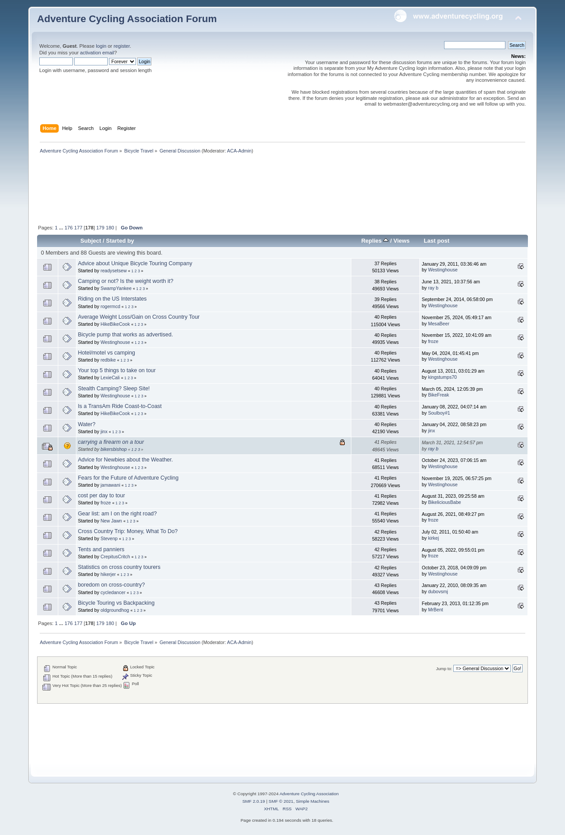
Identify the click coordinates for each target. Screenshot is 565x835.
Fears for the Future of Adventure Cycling (128, 478)
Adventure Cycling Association (309, 793)
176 (68, 227)
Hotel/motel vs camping (106, 353)
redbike (108, 359)
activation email (97, 52)
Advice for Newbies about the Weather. (125, 460)
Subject (90, 240)
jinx (104, 431)
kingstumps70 (442, 377)
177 (78, 227)
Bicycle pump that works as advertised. (125, 335)
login (101, 46)
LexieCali (110, 377)
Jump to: (444, 668)
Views (401, 240)
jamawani (111, 485)
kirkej (433, 538)
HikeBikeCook (115, 324)
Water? (86, 424)
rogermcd (111, 306)
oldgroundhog (115, 610)
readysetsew (114, 270)
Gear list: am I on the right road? (117, 514)
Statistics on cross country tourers (119, 567)
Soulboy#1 (439, 413)
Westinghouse (443, 269)
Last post (436, 240)
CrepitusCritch (115, 556)
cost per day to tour (101, 495)
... (61, 227)
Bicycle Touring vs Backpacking (116, 603)
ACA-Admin (239, 150)
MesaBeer (438, 323)
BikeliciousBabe (444, 502)
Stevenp (109, 538)
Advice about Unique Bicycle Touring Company (135, 263)
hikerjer (108, 574)
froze (433, 341)
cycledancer (113, 592)
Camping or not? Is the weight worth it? (125, 281)
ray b (433, 287)
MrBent (435, 609)
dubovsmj (438, 591)
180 (110, 227)
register (121, 46)
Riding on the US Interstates (112, 299)
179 (100, 227)
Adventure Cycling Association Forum (127, 18)
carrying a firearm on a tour (111, 442)
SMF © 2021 (281, 801)
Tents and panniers (101, 549)
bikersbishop (114, 449)
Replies (374, 240)
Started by (120, 240)
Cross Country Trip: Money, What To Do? (127, 531)
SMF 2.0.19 (253, 801)
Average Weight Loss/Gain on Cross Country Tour (139, 317)
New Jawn (111, 520)
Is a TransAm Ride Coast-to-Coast (120, 406)
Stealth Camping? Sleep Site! (114, 388)
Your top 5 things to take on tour (116, 370)
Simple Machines (312, 801)
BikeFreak (438, 394)
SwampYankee (116, 288)
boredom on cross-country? (111, 585)
